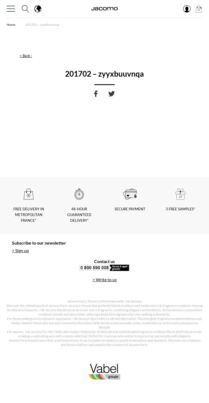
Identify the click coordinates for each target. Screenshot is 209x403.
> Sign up (20, 250)
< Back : (26, 56)
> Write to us (105, 279)
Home (11, 25)
